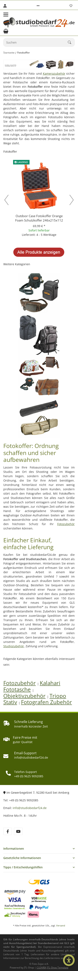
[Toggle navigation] (5, 14)
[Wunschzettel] (71, 5)
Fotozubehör (66, 524)
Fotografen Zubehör (46, 702)
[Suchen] (35, 42)
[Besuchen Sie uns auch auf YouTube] (18, 831)
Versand (60, 925)
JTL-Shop (29, 967)
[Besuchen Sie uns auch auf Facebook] (7, 831)
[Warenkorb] (5, 31)
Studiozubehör (13, 646)
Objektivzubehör (24, 696)
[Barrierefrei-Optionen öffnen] (69, 960)
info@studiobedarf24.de (30, 808)
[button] (38, 6)
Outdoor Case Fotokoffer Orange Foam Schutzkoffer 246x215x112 (39, 218)
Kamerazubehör (54, 73)
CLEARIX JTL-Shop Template (52, 967)
